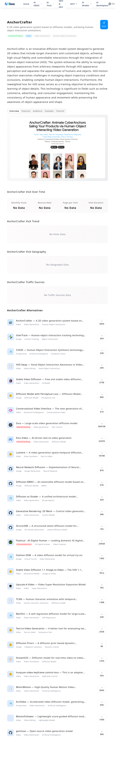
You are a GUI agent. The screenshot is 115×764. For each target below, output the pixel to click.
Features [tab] (25, 111)
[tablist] (36, 111)
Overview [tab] (14, 111)
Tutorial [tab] (60, 111)
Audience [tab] (37, 111)
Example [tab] (49, 111)
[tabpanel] (57, 150)
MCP (73, 3)
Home (26, 3)
